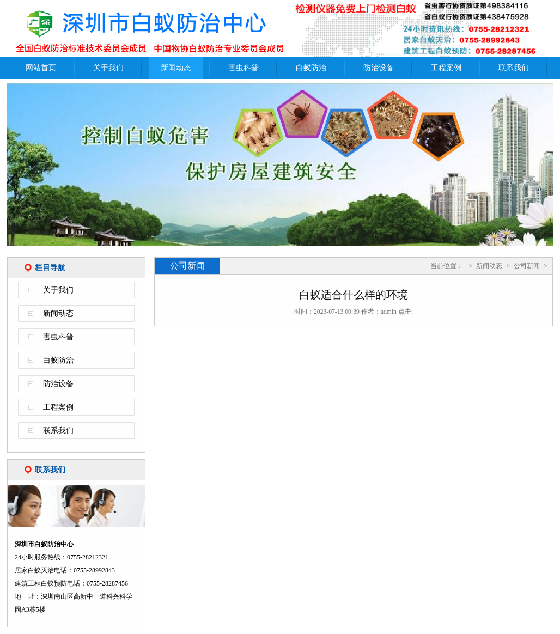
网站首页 (41, 68)
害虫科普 (243, 68)
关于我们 (108, 68)
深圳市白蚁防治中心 (148, 28)
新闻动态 (176, 68)
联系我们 (513, 68)
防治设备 (378, 68)
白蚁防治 (311, 68)
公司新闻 (527, 266)
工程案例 (446, 68)
